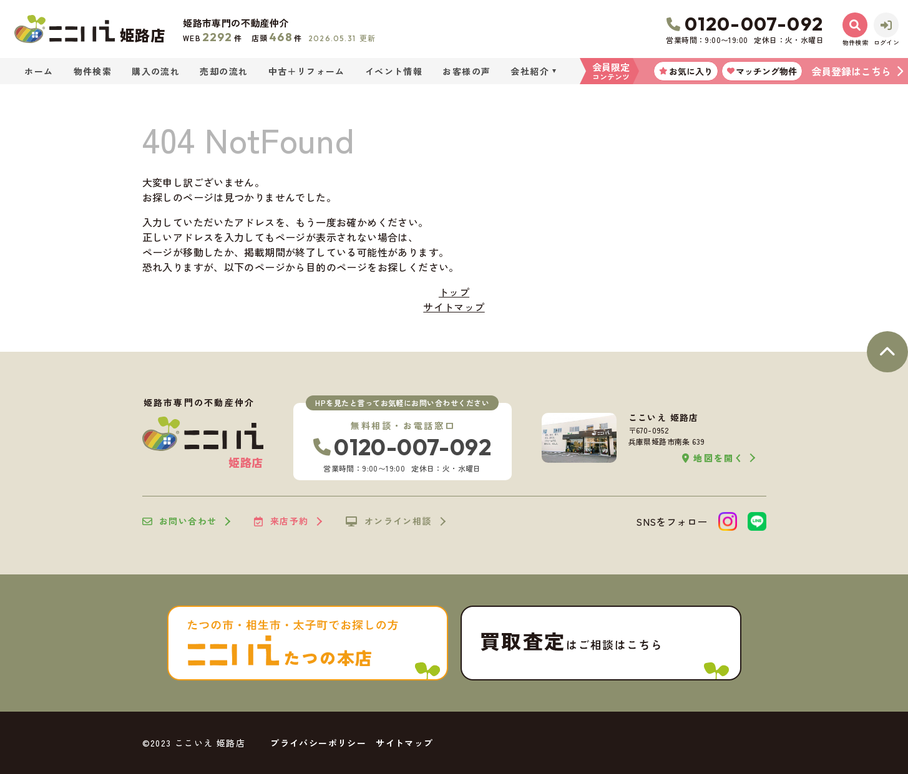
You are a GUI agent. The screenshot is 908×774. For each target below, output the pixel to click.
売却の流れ (224, 71)
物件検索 (93, 71)
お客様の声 (466, 71)
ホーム (38, 71)
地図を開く (713, 458)
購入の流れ (156, 71)
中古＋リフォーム (306, 71)
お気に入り (686, 71)
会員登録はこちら (851, 71)
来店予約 (281, 521)
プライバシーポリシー (318, 742)
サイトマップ (453, 306)
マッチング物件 (762, 71)
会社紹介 (529, 71)
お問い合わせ (179, 521)
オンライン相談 (388, 521)
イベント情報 (393, 71)
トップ (454, 291)
